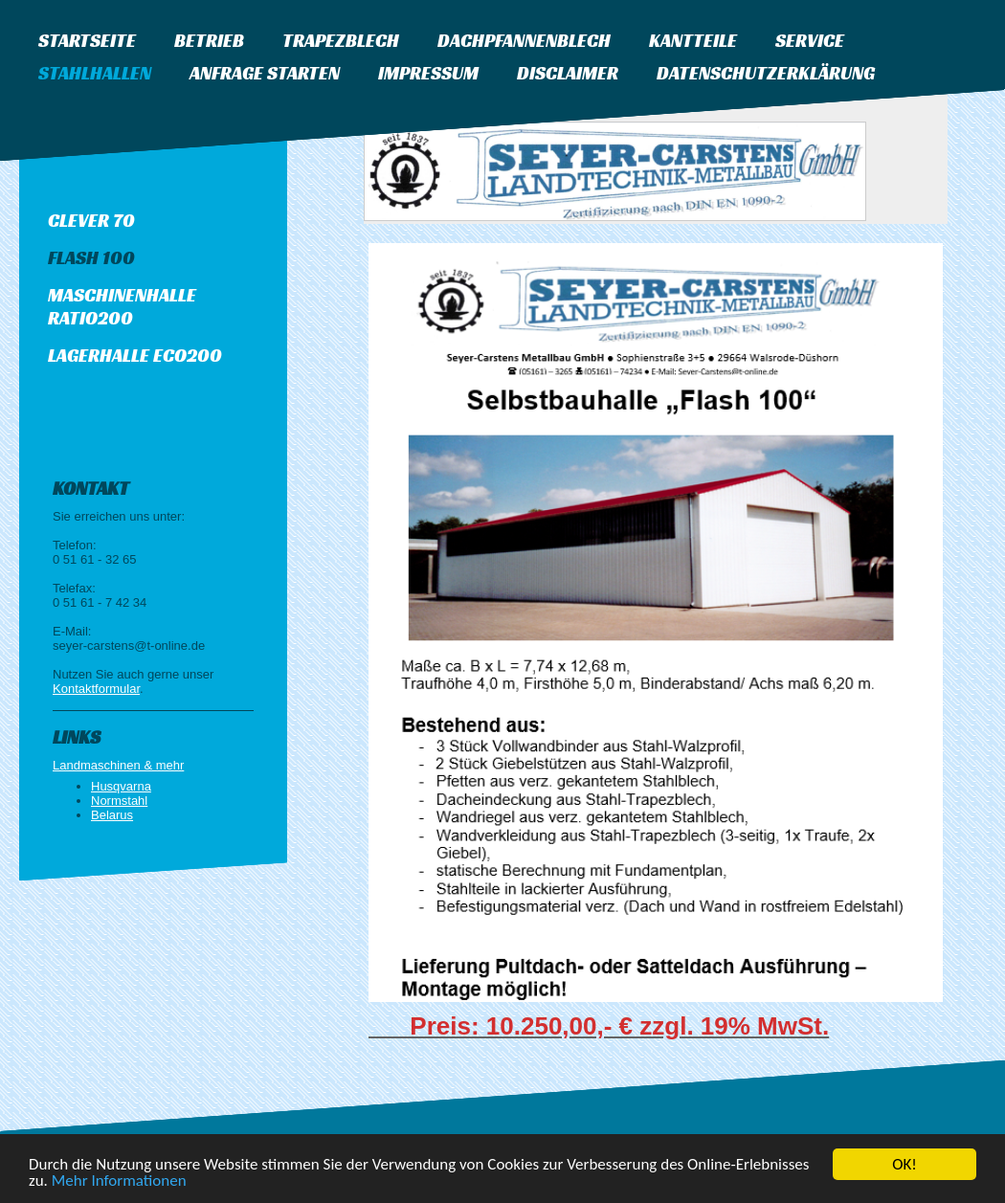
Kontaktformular (96, 688)
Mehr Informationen (119, 1181)
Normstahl (119, 800)
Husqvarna (121, 786)
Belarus (112, 815)
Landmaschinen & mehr (118, 765)
